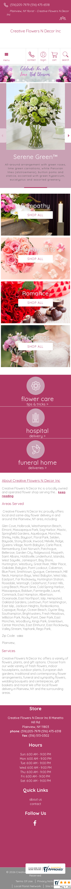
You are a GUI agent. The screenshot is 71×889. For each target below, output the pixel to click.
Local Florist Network (27, 886)
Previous (3, 135)
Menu (6, 60)
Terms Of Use (24, 881)
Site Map (50, 886)
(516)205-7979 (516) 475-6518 (30, 5)
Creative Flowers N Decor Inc (35, 31)
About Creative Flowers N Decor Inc (31, 480)
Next (68, 135)
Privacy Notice (46, 881)
